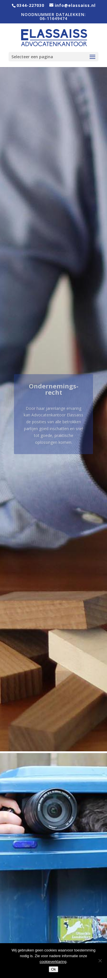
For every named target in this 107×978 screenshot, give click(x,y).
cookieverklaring (53, 961)
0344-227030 (30, 5)
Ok (53, 969)
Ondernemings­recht (53, 393)
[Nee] (100, 960)
